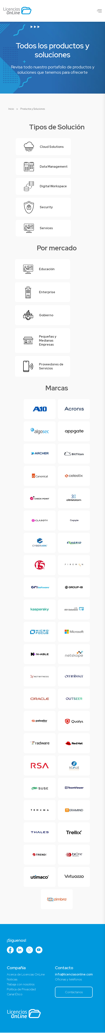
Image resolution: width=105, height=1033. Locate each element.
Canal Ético (14, 995)
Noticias (12, 980)
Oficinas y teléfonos (68, 980)
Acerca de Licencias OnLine (26, 975)
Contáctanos (73, 993)
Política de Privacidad (21, 990)
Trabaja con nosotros (20, 985)
